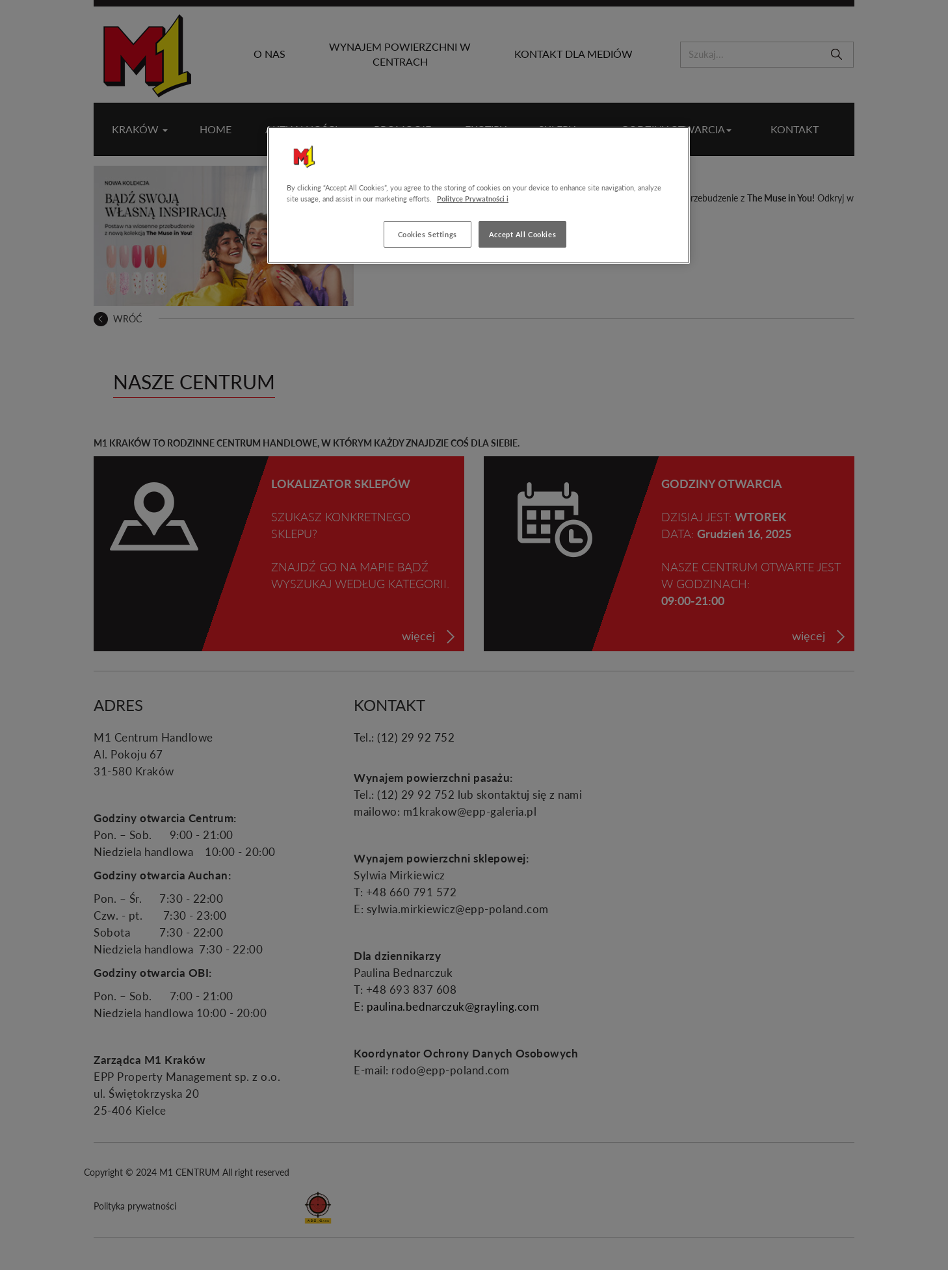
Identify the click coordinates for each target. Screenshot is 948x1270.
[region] (478, 195)
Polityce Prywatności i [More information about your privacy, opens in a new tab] (472, 198)
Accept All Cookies (522, 234)
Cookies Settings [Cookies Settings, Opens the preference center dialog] (427, 234)
